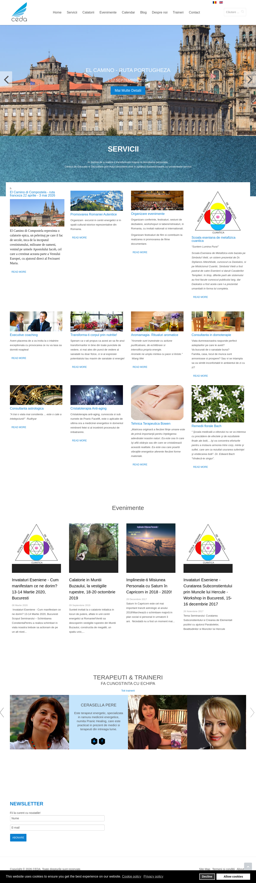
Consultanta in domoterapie (211, 335)
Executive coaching (24, 335)
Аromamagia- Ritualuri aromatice (154, 335)
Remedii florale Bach (206, 426)
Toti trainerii (128, 690)
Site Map (204, 869)
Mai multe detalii (127, 90)
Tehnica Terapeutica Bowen (150, 423)
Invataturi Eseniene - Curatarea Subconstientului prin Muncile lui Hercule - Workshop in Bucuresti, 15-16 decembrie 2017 (208, 592)
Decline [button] (207, 876)
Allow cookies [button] (233, 876)
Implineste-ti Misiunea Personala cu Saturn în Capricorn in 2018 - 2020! (149, 586)
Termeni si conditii (223, 869)
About (240, 869)
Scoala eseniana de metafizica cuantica (213, 239)
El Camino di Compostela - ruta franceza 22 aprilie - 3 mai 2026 (32, 193)
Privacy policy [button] (153, 876)
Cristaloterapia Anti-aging (88, 408)
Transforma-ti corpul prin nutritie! (93, 335)
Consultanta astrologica (27, 408)
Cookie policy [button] (131, 876)
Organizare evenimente (148, 213)
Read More (19, 271)
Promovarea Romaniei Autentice (93, 214)
